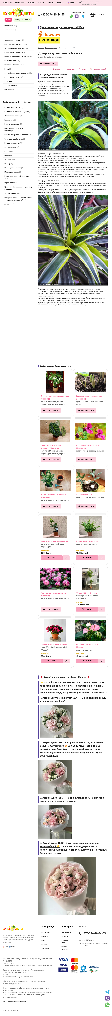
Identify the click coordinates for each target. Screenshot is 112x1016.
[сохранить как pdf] (98, 69)
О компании (19, 3)
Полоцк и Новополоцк (22, 20)
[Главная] (13, 931)
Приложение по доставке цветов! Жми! (62, 27)
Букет (12, 946)
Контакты (31, 3)
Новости (41, 3)
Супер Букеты (66, 932)
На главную (7, 3)
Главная (41, 48)
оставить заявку (49, 64)
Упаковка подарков (64, 948)
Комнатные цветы (51, 48)
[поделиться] (69, 69)
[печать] (82, 69)
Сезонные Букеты (64, 942)
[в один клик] (66, 557)
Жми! (62, 701)
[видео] (56, 69)
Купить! (53, 558)
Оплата (51, 3)
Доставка (60, 3)
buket (71, 3)
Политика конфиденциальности (14, 1001)
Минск (8, 20)
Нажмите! (70, 801)
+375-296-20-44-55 (51, 14)
